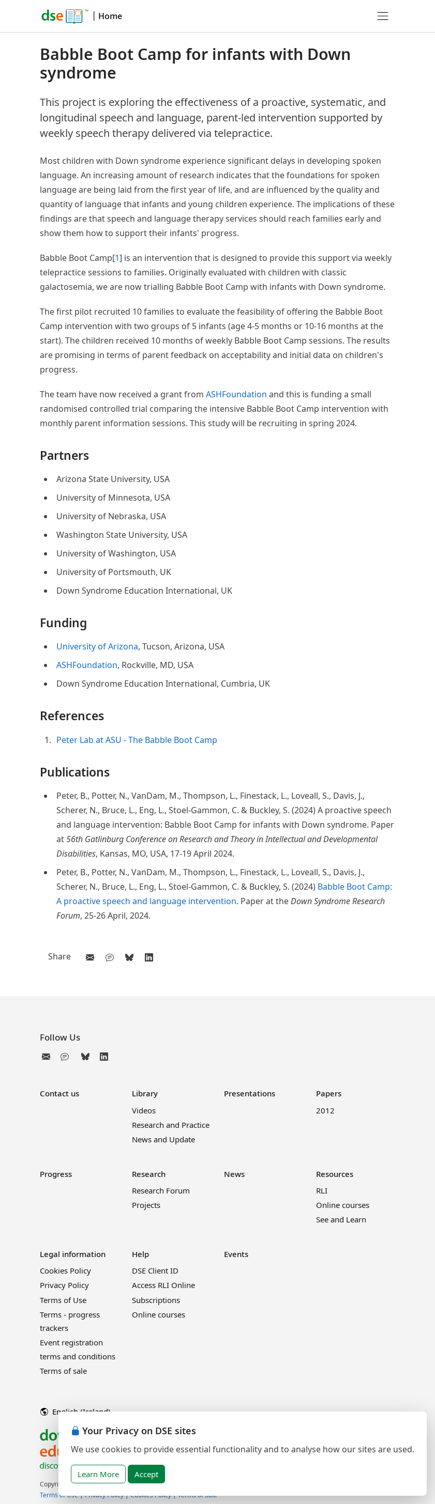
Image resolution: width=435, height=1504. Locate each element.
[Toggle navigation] (383, 16)
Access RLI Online (163, 1285)
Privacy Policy (64, 1285)
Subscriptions (156, 1300)
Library (145, 1093)
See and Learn (341, 1219)
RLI (321, 1190)
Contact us (59, 1093)
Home (110, 16)
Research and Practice (170, 1125)
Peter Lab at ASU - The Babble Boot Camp (136, 740)
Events (236, 1254)
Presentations (249, 1093)
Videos (144, 1110)
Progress (56, 1174)
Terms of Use (63, 1300)
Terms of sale (63, 1371)
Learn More (98, 1474)
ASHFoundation (236, 394)
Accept (146, 1474)
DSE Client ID (155, 1270)
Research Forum (161, 1190)
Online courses (342, 1205)
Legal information (73, 1254)
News (234, 1174)
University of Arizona (97, 646)
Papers (328, 1093)
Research (149, 1174)
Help (140, 1254)
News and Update (163, 1139)
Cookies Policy (65, 1270)
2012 (325, 1110)
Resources (334, 1174)
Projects (146, 1205)
